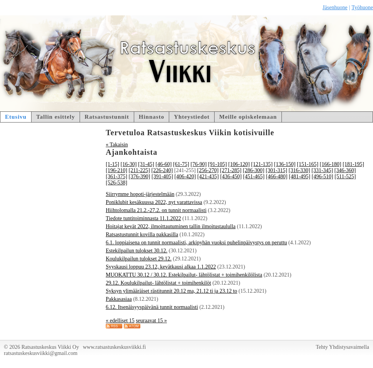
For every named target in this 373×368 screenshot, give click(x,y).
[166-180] (330, 164)
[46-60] (164, 164)
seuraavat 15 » (151, 320)
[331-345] (322, 170)
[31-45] (146, 164)
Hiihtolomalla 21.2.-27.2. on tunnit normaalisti (156, 210)
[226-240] (162, 170)
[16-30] (129, 164)
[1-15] (112, 164)
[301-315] (276, 170)
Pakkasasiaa (119, 299)
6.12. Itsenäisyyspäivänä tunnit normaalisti (152, 307)
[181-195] (353, 164)
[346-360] (345, 170)
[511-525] (345, 176)
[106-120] (239, 164)
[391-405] (162, 176)
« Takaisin (117, 145)
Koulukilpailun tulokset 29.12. (139, 259)
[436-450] (231, 176)
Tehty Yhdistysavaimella (342, 347)
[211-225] (139, 170)
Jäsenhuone (335, 7)
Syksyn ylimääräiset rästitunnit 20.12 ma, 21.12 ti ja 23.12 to (171, 291)
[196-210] (116, 170)
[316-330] (299, 170)
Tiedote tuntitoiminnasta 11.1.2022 (143, 218)
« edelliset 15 (120, 320)
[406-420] (185, 176)
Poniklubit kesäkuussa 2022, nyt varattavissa (154, 202)
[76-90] (199, 164)
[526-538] (116, 183)
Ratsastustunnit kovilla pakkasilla (142, 234)
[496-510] (322, 176)
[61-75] (181, 164)
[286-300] (253, 170)
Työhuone (362, 7)
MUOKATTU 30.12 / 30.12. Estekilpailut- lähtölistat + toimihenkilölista (184, 275)
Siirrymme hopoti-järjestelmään (140, 194)
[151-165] (307, 164)
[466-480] (277, 176)
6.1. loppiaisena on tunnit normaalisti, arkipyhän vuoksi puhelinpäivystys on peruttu (196, 242)
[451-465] (254, 176)
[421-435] (208, 176)
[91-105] (217, 164)
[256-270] (207, 170)
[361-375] (116, 176)
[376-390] (139, 176)
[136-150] (285, 164)
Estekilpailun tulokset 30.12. (136, 251)
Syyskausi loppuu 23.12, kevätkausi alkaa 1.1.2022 (161, 267)
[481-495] (299, 176)
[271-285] (230, 170)
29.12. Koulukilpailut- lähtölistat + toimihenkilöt (158, 283)
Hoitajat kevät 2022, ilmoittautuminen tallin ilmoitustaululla (171, 226)
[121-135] (262, 164)
